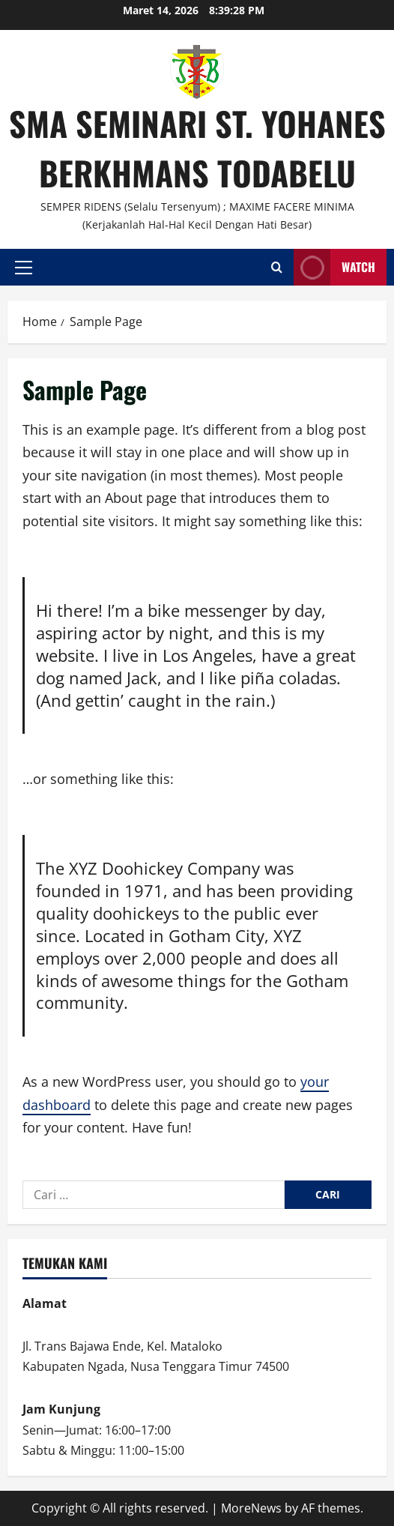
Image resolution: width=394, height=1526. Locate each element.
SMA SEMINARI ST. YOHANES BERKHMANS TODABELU (197, 148)
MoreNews (251, 1508)
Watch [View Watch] (334, 267)
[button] (23, 267)
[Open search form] (276, 267)
